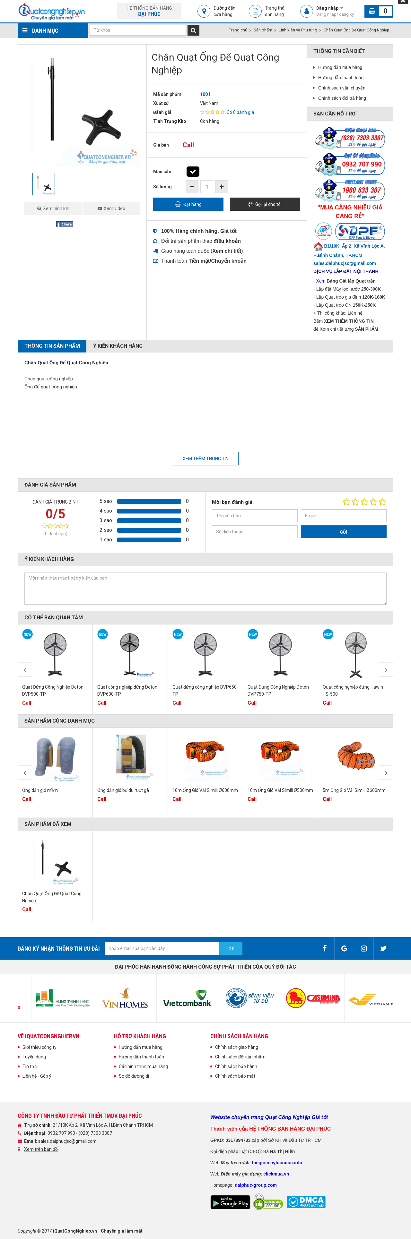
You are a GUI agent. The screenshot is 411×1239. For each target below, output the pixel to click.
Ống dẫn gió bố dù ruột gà (123, 790)
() (227, 251)
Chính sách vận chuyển (341, 87)
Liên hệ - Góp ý (36, 1076)
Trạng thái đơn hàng (275, 11)
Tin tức (29, 1066)
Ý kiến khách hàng (118, 346)
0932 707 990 (62, 1133)
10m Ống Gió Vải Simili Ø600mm (205, 790)
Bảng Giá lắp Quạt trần (351, 281)
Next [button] (386, 669)
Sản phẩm (263, 30)
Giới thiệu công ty (39, 1047)
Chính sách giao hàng (236, 1047)
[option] (82, 108)
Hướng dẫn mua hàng (340, 67)
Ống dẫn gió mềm (40, 790)
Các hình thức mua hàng (143, 1066)
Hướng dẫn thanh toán (340, 77)
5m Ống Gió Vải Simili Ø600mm (354, 790)
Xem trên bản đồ (41, 1149)
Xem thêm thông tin (206, 458)
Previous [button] (25, 669)
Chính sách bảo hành (236, 1066)
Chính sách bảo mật (235, 1076)
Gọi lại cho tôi (268, 204)
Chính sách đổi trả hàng (342, 98)
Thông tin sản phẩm (52, 346)
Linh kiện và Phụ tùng (298, 30)
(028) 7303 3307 (95, 1133)
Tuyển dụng (34, 1056)
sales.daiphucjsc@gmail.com (67, 1141)
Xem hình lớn (56, 208)
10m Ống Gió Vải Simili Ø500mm (280, 790)
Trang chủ (238, 30)
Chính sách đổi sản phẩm (240, 1056)
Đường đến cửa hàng (224, 11)
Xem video (114, 208)
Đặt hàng (192, 204)
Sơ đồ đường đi (134, 1076)
